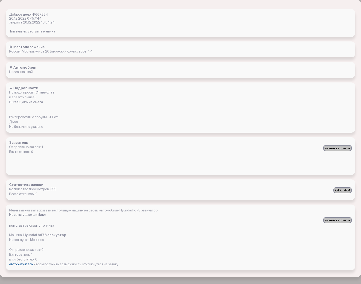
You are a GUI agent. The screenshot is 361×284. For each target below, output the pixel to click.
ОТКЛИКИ (342, 190)
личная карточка (337, 148)
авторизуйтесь (21, 264)
